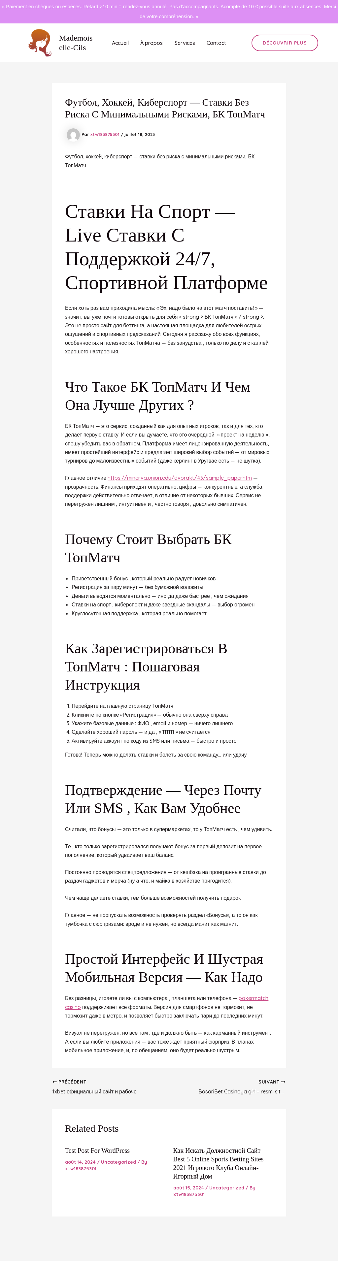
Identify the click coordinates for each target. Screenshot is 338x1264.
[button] (285, 43)
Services (184, 43)
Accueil (122, 43)
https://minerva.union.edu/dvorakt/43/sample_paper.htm (180, 477)
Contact (214, 43)
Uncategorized (118, 1162)
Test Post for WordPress (97, 1150)
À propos (152, 43)
